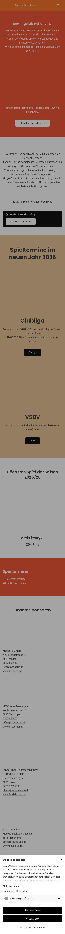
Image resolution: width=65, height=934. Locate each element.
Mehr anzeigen (11, 886)
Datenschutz (22, 891)
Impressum (8, 891)
